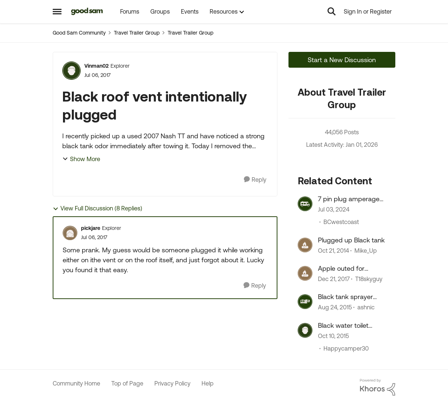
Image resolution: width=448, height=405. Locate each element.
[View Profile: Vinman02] (71, 70)
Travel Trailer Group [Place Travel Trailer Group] (137, 33)
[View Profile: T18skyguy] (305, 273)
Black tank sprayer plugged (345, 297)
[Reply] (255, 179)
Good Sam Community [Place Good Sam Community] (79, 33)
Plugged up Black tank (351, 240)
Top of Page (127, 383)
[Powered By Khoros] (377, 387)
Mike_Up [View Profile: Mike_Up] (365, 250)
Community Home (76, 383)
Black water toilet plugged (343, 325)
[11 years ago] (335, 307)
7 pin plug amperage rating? (348, 199)
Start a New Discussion (342, 60)
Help (208, 383)
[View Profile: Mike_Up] (305, 245)
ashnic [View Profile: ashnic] (366, 307)
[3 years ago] (333, 209)
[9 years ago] (334, 278)
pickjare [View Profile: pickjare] (90, 228)
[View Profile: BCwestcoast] (305, 203)
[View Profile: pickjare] (70, 232)
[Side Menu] (57, 11)
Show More (81, 159)
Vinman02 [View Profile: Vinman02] (96, 66)
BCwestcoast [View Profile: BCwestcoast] (341, 222)
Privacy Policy (172, 383)
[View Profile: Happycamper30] (305, 330)
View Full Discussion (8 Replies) (97, 208)
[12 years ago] (333, 250)
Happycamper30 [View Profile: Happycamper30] (346, 348)
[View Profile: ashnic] (305, 301)
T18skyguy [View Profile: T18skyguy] (368, 279)
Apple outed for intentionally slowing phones (347, 268)
